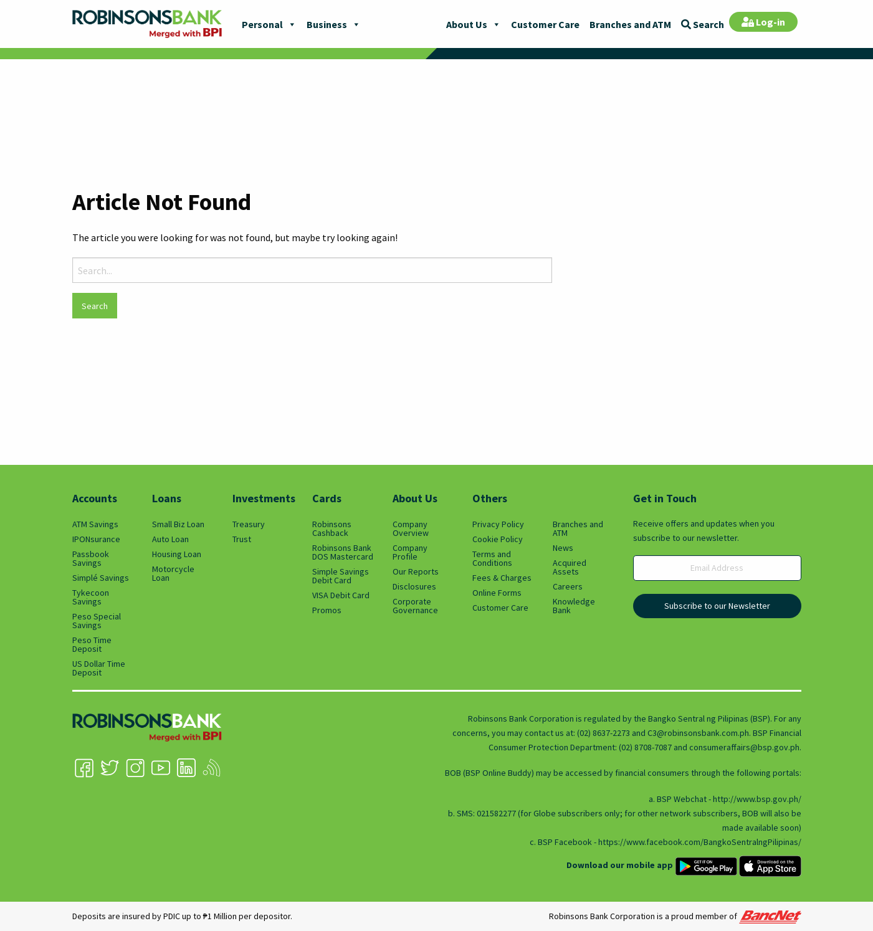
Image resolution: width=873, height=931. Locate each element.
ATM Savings (95, 524)
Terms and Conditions (492, 558)
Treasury (248, 524)
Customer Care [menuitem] (545, 24)
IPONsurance (96, 539)
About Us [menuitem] (466, 24)
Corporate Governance (415, 606)
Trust (241, 539)
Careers (568, 586)
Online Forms (497, 592)
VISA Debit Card (341, 595)
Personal (269, 24)
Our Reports (416, 571)
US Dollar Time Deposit (98, 668)
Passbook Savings (90, 558)
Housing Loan (176, 554)
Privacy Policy (498, 524)
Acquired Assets (569, 567)
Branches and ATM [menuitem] (630, 24)
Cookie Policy (497, 539)
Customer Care (500, 607)
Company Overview (411, 528)
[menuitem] (702, 24)
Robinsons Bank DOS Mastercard (342, 552)
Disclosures (414, 586)
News (563, 547)
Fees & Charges (502, 577)
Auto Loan (170, 539)
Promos (326, 610)
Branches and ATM (578, 528)
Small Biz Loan (178, 524)
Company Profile (410, 552)
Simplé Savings (100, 577)
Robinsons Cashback (331, 528)
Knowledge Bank (574, 606)
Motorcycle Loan (173, 573)
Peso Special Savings (96, 621)
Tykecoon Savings (90, 597)
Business (334, 24)
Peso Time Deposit (92, 644)
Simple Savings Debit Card (340, 576)
